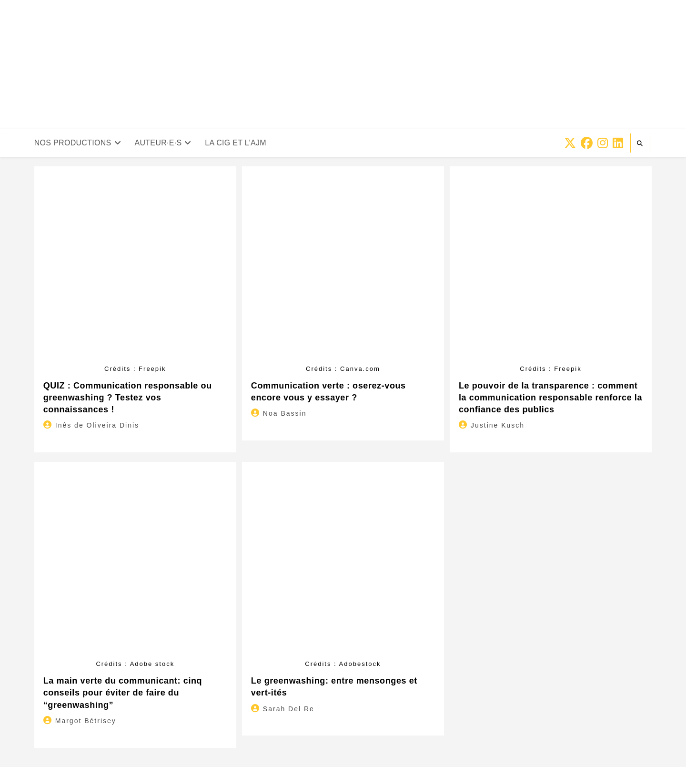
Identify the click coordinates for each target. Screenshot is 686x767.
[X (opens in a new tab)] (570, 143)
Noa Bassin (285, 413)
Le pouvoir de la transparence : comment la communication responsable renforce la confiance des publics (550, 397)
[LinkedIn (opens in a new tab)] (617, 143)
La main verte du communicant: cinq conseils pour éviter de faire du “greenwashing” (122, 692)
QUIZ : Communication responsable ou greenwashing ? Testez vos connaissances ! (127, 397)
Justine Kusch (498, 425)
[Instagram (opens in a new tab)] (602, 143)
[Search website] (640, 143)
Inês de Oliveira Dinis (97, 425)
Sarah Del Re (288, 709)
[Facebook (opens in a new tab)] (586, 143)
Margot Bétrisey (85, 721)
